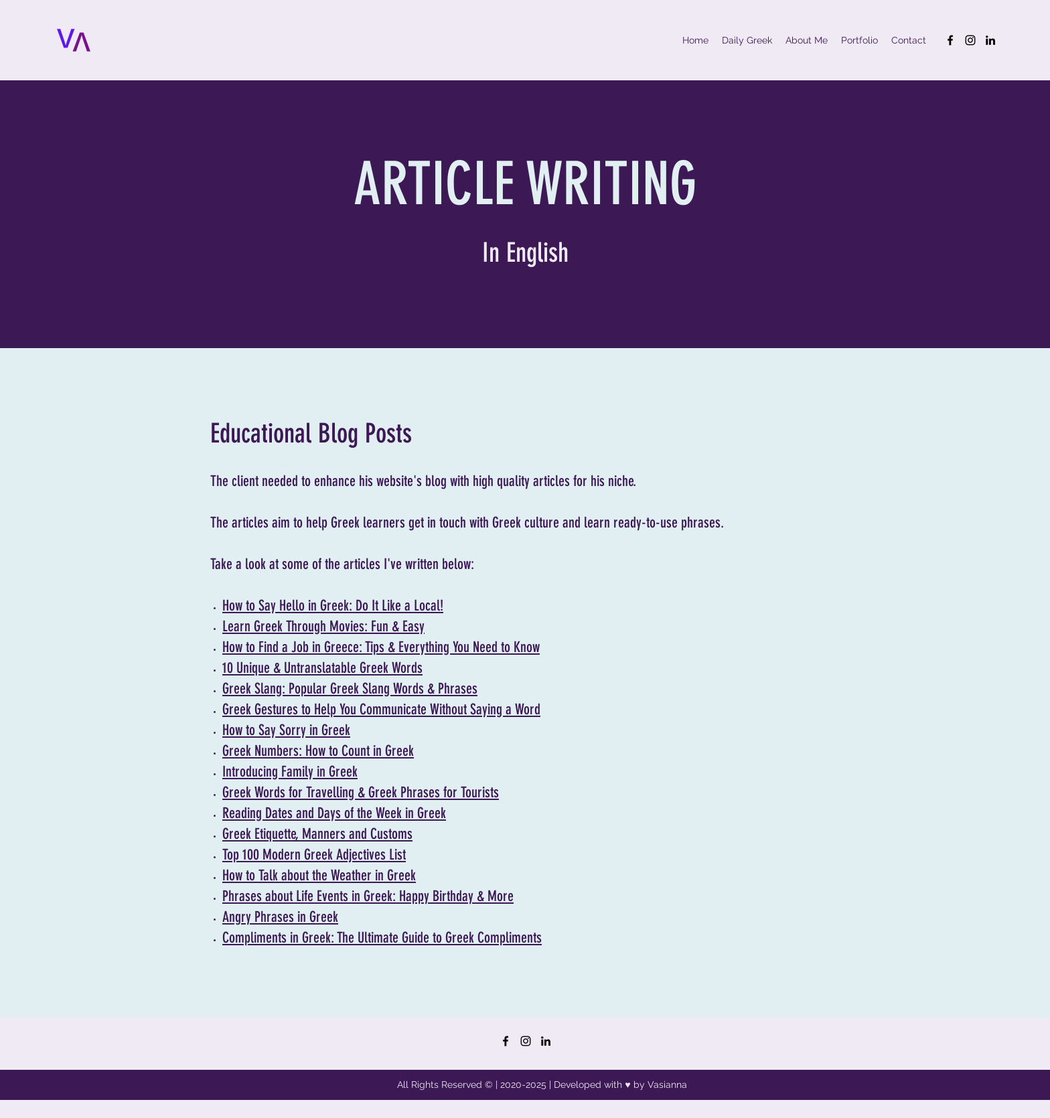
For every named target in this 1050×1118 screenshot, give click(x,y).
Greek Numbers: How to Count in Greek (318, 751)
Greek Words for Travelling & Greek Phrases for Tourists (360, 792)
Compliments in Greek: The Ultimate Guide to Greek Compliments (382, 938)
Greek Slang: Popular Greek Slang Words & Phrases (349, 689)
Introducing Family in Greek (290, 772)
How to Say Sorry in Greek (286, 730)
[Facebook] (950, 40)
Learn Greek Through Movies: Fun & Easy (323, 626)
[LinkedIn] (990, 40)
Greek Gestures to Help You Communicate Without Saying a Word (381, 709)
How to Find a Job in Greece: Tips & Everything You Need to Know (381, 647)
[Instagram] (970, 40)
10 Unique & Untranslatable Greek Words (322, 668)
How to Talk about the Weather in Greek (319, 875)
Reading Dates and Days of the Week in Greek (334, 813)
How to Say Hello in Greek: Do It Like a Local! (332, 605)
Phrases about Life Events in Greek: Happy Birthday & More (368, 896)
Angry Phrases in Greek (280, 917)
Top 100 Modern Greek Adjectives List (314, 855)
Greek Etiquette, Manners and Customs (317, 834)
